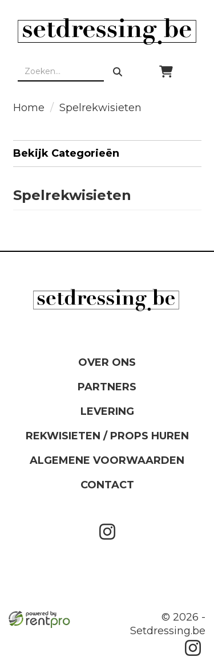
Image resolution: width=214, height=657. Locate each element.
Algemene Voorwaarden (107, 460)
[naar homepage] (107, 31)
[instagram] (107, 542)
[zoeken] (117, 71)
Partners (107, 387)
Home (29, 107)
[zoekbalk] (61, 71)
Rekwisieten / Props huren (107, 436)
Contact (107, 485)
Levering (107, 411)
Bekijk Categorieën (107, 153)
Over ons (107, 362)
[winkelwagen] (166, 72)
